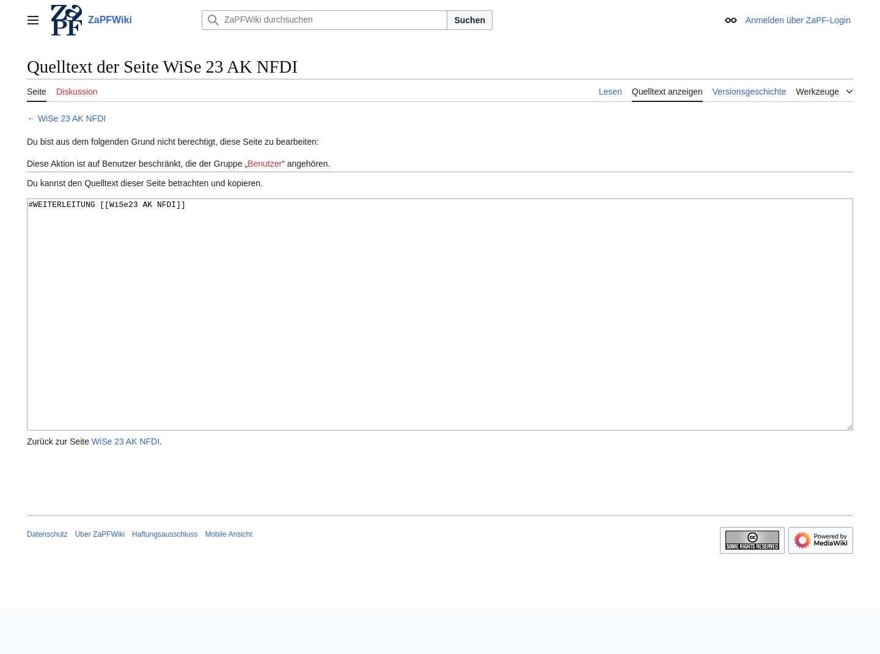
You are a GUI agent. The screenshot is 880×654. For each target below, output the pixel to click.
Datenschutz (47, 580)
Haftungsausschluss (164, 580)
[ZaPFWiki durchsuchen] (324, 20)
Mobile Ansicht (228, 580)
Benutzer (265, 164)
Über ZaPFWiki (100, 580)
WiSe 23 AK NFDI (72, 118)
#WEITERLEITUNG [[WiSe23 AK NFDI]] (440, 337)
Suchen (469, 20)
